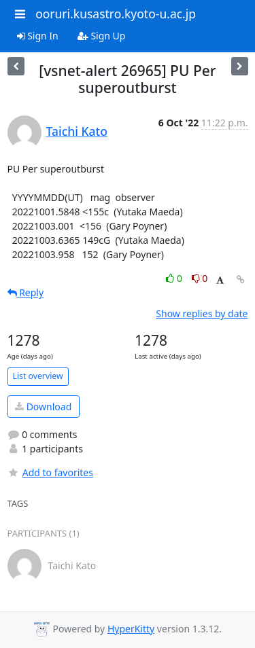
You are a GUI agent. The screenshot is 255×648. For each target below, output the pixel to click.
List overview (38, 376)
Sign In (37, 35)
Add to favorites (50, 472)
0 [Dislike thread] (200, 278)
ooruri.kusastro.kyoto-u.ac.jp (115, 13)
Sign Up (102, 35)
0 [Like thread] (175, 278)
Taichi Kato (76, 131)
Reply (25, 292)
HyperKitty (130, 628)
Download (43, 406)
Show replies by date (202, 313)
